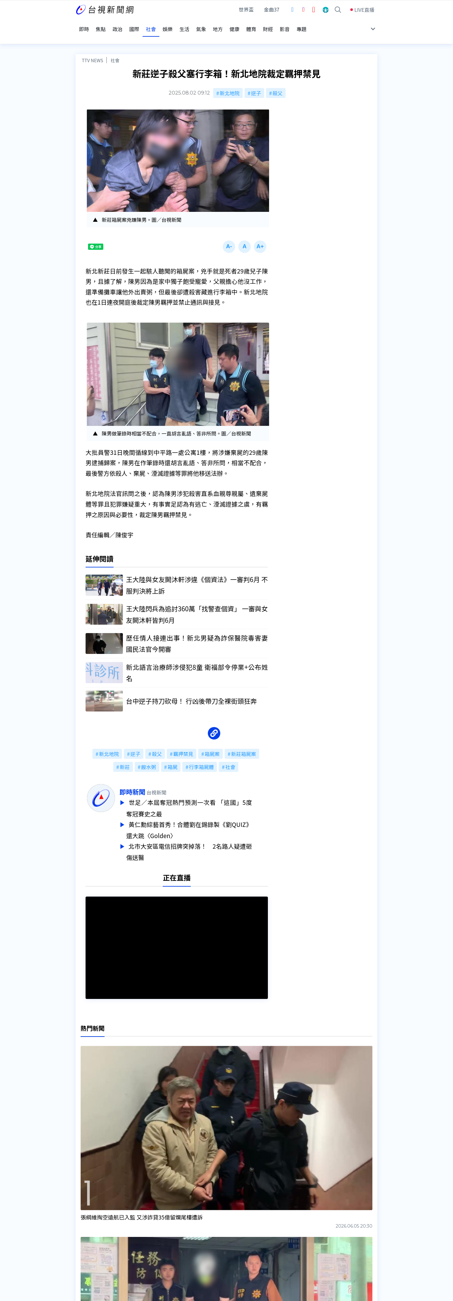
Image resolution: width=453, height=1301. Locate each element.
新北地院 (230, 80)
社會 (114, 47)
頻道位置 (86, 1226)
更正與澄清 (153, 1217)
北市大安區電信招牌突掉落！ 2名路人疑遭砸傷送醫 (205, 839)
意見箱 (148, 1226)
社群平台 (86, 1243)
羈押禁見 (183, 743)
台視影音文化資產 (95, 1217)
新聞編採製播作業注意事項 (235, 1217)
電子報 (213, 1235)
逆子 (256, 80)
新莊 (125, 756)
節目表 (83, 1235)
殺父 (278, 80)
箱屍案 (212, 743)
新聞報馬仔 (153, 1235)
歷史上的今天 (155, 1243)
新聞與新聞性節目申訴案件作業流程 (245, 1226)
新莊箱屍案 (243, 743)
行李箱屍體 (201, 756)
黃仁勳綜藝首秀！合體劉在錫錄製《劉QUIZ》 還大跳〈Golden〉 (205, 818)
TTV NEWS (92, 47)
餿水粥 (148, 756)
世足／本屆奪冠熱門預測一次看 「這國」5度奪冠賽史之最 (205, 797)
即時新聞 (148, 781)
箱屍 (172, 756)
